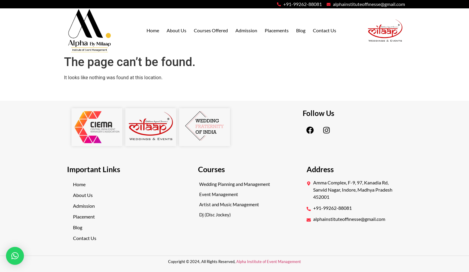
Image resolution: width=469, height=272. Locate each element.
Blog (300, 30)
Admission (246, 30)
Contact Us (324, 30)
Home (153, 30)
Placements (277, 30)
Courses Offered (211, 30)
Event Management (218, 194)
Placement (84, 216)
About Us (176, 30)
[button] (15, 256)
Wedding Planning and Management (234, 184)
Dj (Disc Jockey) (215, 214)
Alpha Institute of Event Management (268, 261)
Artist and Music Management (229, 204)
